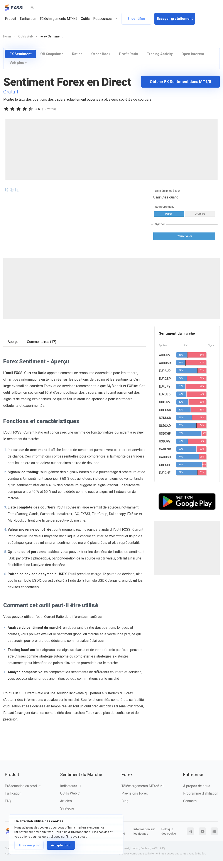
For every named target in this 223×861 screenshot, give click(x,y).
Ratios (77, 54)
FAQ (8, 801)
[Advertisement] (111, 149)
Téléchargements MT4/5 (58, 19)
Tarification (28, 19)
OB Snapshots (51, 54)
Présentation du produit (23, 786)
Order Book (100, 54)
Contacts (190, 801)
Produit (10, 19)
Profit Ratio (128, 54)
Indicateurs (70, 786)
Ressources (102, 19)
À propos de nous (196, 786)
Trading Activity (160, 54)
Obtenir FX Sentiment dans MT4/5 (180, 81)
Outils (85, 19)
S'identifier (136, 19)
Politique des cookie (168, 831)
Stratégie (67, 808)
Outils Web (69, 793)
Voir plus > (18, 63)
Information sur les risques (144, 831)
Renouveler (184, 236)
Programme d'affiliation (200, 793)
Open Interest (192, 54)
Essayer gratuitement (175, 19)
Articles (66, 801)
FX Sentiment (21, 54)
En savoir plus (29, 845)
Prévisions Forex (135, 793)
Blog (125, 801)
